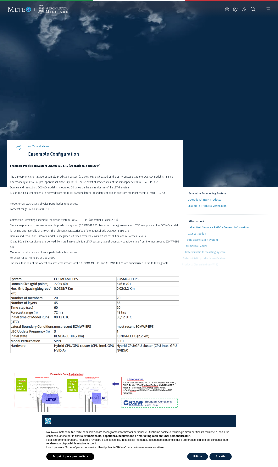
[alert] (244, 9)
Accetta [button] (220, 456)
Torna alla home (40, 146)
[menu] (265, 9)
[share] (18, 148)
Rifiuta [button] (197, 456)
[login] (227, 9)
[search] (253, 9)
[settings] (235, 9)
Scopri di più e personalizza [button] (70, 456)
